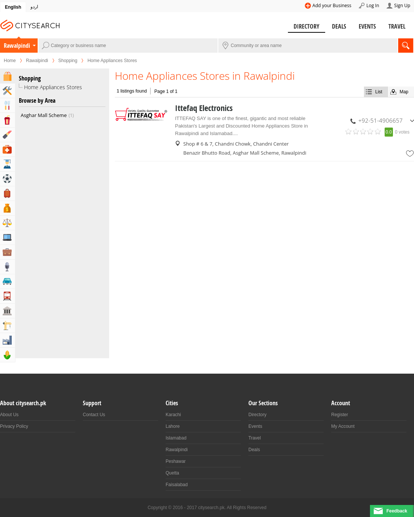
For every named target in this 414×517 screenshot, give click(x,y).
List (378, 91)
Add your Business (331, 5)
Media (7, 267)
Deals (339, 26)
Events (367, 26)
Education (7, 164)
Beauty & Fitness (7, 135)
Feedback (397, 511)
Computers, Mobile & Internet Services (7, 237)
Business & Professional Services (7, 252)
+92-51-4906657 (380, 120)
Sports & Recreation (7, 179)
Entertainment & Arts (7, 120)
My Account (343, 426)
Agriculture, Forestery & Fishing (7, 355)
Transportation (7, 296)
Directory (307, 26)
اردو (34, 6)
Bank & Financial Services (7, 208)
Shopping (68, 60)
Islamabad (176, 438)
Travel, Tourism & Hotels (7, 193)
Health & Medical (7, 149)
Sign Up (402, 5)
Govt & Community (7, 311)
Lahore (173, 426)
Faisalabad (177, 484)
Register (339, 414)
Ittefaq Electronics (204, 108)
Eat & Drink (7, 105)
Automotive (7, 281)
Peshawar (176, 461)
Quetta (172, 473)
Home (10, 60)
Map (404, 91)
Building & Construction (7, 325)
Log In (372, 5)
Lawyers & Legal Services (7, 223)
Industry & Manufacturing (7, 340)
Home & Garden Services (7, 91)
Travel (396, 26)
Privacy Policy (14, 426)
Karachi (173, 414)
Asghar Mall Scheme (47, 115)
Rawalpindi (17, 45)
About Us (9, 414)
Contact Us (94, 414)
